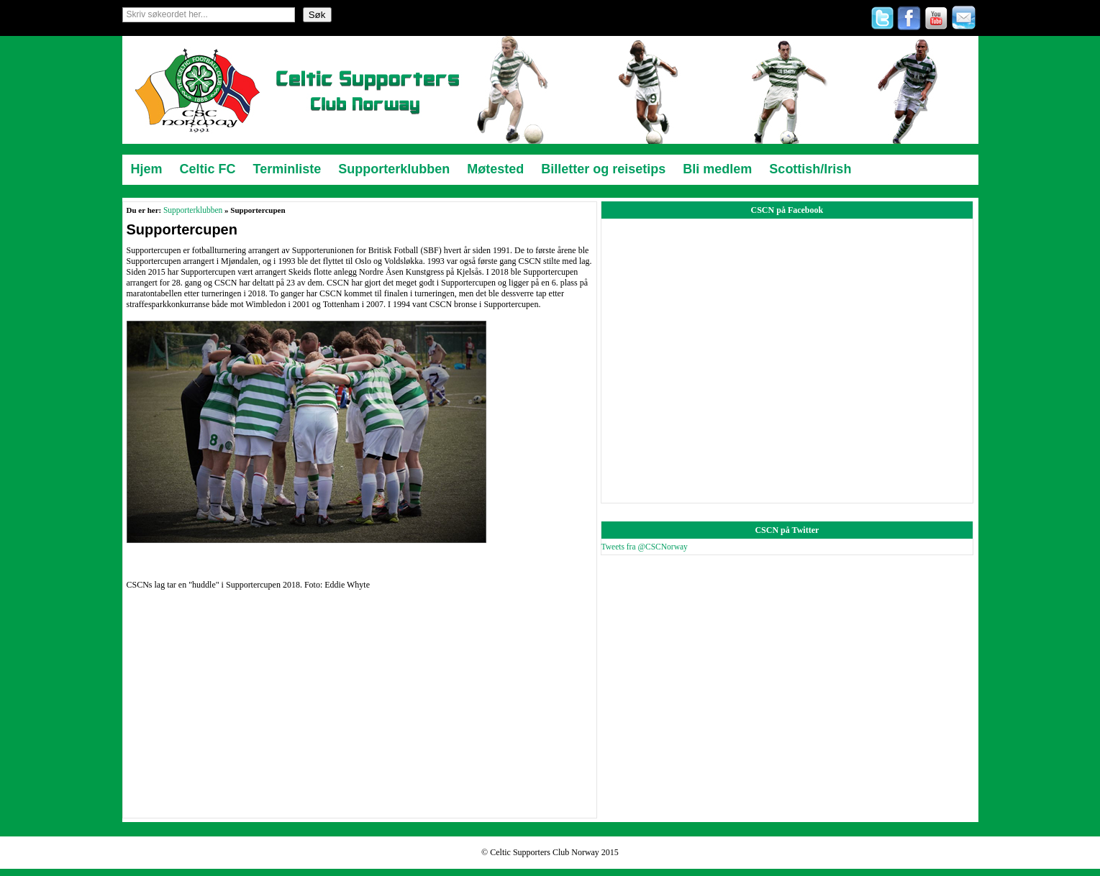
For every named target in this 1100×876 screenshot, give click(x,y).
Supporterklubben (192, 210)
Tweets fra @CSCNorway (644, 546)
